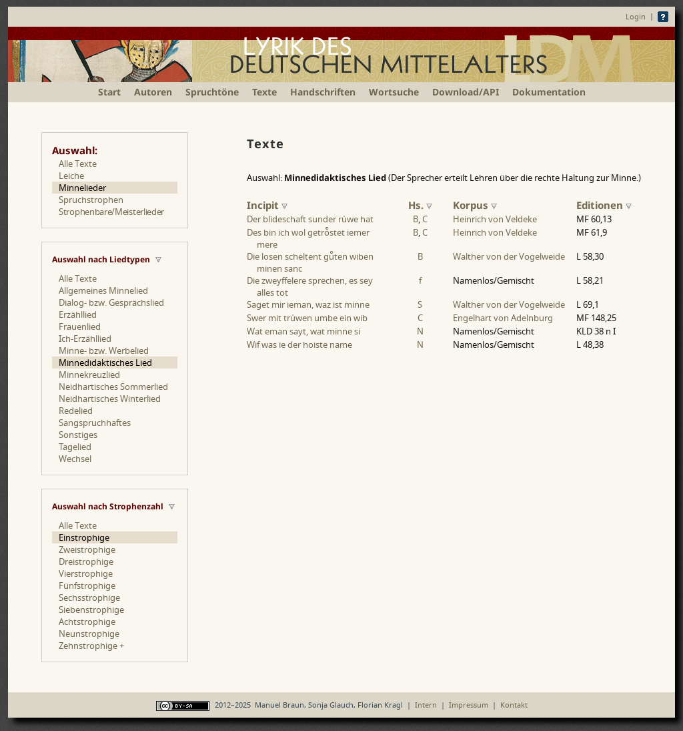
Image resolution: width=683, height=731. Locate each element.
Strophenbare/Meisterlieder (111, 212)
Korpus (475, 205)
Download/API (465, 91)
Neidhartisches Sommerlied (113, 387)
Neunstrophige (89, 634)
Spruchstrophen (91, 200)
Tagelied (75, 447)
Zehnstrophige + (91, 646)
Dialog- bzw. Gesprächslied (111, 302)
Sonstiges (78, 435)
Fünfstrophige (87, 585)
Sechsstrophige (89, 597)
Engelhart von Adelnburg (503, 318)
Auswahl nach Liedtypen (101, 259)
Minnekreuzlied (89, 375)
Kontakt (514, 705)
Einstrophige (84, 537)
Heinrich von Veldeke (495, 219)
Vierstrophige (86, 573)
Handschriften (323, 91)
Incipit (267, 205)
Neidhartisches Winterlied (110, 399)
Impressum (468, 705)
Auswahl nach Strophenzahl (107, 506)
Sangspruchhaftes (95, 423)
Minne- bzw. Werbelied (104, 350)
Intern (426, 705)
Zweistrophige (87, 549)
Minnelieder (82, 188)
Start (109, 91)
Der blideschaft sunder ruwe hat (310, 219)
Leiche (71, 176)
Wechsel (75, 459)
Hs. (420, 205)
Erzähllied (78, 314)
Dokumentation (549, 91)
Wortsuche (394, 91)
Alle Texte (78, 164)
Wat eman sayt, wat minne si (303, 331)
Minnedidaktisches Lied (105, 362)
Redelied (76, 411)
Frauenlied (80, 326)
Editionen (604, 205)
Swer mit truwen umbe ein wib (307, 318)
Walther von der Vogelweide (509, 256)
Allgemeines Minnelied (103, 290)
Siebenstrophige (91, 609)
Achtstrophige (87, 622)
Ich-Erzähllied (85, 338)
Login (636, 16)
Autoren (153, 91)
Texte (264, 91)
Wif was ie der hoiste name (299, 344)
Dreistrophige (86, 561)
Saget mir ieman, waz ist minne (308, 304)
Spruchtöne (212, 91)
